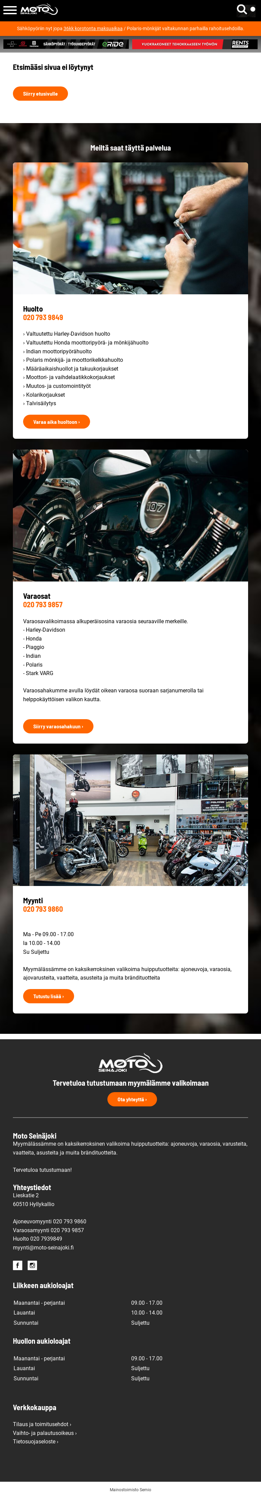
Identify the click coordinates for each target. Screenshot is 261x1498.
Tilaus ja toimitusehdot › (42, 1424)
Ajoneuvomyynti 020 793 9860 (49, 1221)
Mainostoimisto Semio (130, 1489)
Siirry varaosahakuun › (58, 726)
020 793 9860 (43, 908)
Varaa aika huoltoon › (56, 421)
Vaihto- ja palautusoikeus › (45, 1433)
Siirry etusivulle (40, 93)
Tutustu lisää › (48, 996)
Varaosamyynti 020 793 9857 (48, 1230)
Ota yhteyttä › (132, 1099)
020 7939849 (46, 1239)
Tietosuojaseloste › (35, 1441)
